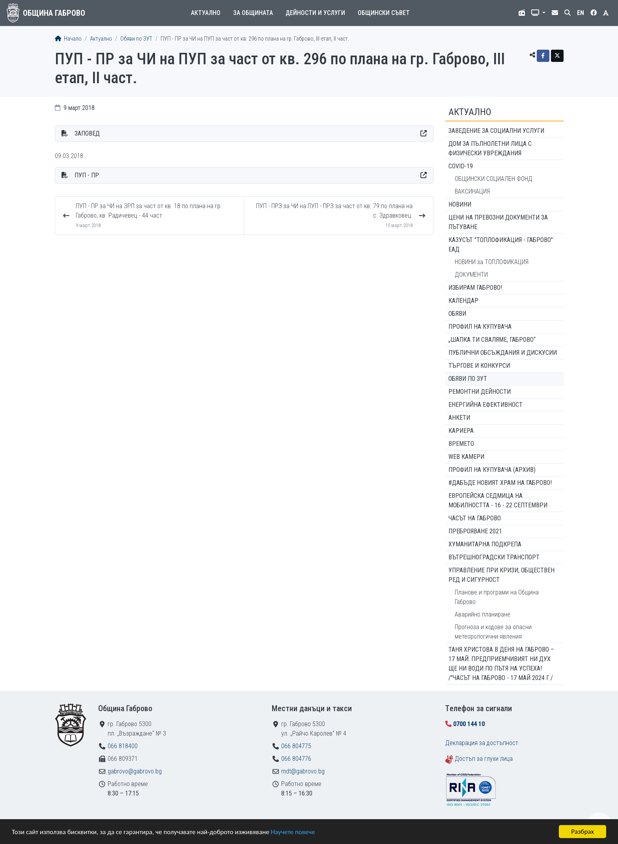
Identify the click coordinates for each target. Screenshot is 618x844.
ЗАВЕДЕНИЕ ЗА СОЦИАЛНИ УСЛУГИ (496, 130)
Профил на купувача (480, 326)
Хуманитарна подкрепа (484, 544)
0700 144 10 (469, 724)
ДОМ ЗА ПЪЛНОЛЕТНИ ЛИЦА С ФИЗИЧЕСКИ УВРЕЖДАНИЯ (490, 148)
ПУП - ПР (87, 175)
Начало (68, 38)
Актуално (205, 13)
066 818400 (123, 746)
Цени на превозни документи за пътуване (498, 222)
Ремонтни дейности (479, 391)
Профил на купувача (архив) (492, 469)
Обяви (457, 313)
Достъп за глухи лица (484, 758)
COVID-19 (460, 166)
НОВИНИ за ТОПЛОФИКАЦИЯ (491, 262)
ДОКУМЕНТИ (471, 274)
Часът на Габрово (474, 518)
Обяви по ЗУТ (136, 38)
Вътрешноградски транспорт (494, 557)
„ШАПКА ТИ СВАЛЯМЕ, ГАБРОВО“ (492, 339)
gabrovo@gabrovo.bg (135, 771)
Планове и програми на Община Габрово (497, 597)
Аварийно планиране (482, 614)
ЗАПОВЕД (87, 133)
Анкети (459, 417)
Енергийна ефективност (485, 404)
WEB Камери (466, 456)
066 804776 (296, 758)
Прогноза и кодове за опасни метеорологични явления (493, 631)
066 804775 (296, 746)
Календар (463, 300)
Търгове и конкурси (479, 365)
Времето (461, 443)
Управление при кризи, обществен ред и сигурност (501, 574)
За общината (253, 13)
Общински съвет (384, 13)
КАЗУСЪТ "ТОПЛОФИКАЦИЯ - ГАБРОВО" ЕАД (500, 244)
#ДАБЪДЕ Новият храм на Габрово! (500, 482)
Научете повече (293, 832)
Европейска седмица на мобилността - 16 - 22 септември (497, 500)
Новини (459, 204)
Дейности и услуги (315, 13)
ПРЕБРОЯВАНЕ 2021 (475, 531)
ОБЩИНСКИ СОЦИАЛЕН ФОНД (493, 179)
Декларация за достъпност (481, 743)
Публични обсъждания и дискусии (502, 352)
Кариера (461, 430)
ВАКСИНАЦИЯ (472, 191)
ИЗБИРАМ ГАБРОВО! (475, 287)
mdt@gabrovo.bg (303, 771)
